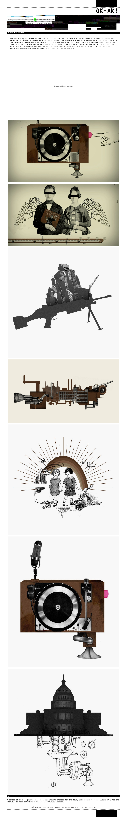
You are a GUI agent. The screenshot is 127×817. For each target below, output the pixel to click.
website (59, 802)
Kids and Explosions (76, 47)
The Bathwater (66, 48)
